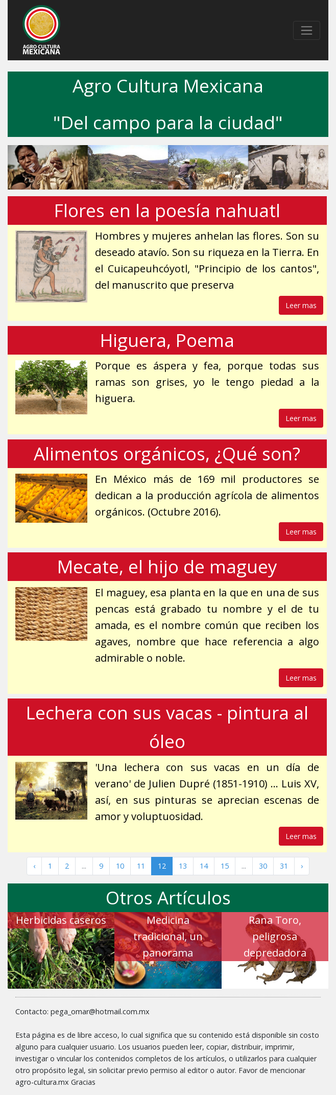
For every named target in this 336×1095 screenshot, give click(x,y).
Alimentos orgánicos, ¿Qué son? (167, 453)
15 (225, 866)
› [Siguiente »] (302, 866)
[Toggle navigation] (306, 30)
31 (284, 866)
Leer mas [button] (301, 305)
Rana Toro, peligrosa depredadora (275, 936)
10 (120, 866)
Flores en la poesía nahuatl (167, 210)
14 (204, 866)
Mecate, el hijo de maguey (167, 566)
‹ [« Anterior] (34, 866)
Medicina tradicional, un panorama (168, 936)
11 (141, 866)
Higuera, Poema (167, 340)
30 (263, 866)
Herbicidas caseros (61, 920)
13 (183, 866)
